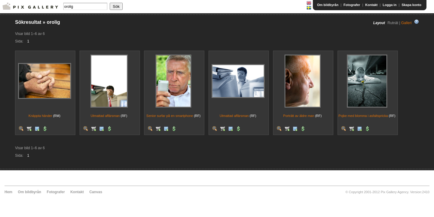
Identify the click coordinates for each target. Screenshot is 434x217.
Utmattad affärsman (105, 116)
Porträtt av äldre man (298, 116)
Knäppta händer (40, 116)
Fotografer (352, 5)
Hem (8, 192)
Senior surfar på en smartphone (169, 116)
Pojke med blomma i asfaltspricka (363, 116)
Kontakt (371, 5)
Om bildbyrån (327, 5)
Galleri (406, 23)
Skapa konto (411, 5)
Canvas (95, 192)
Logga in (390, 5)
